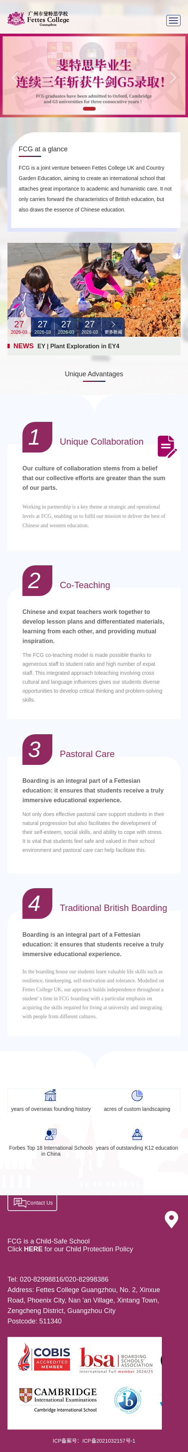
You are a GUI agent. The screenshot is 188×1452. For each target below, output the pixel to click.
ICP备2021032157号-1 (108, 1441)
